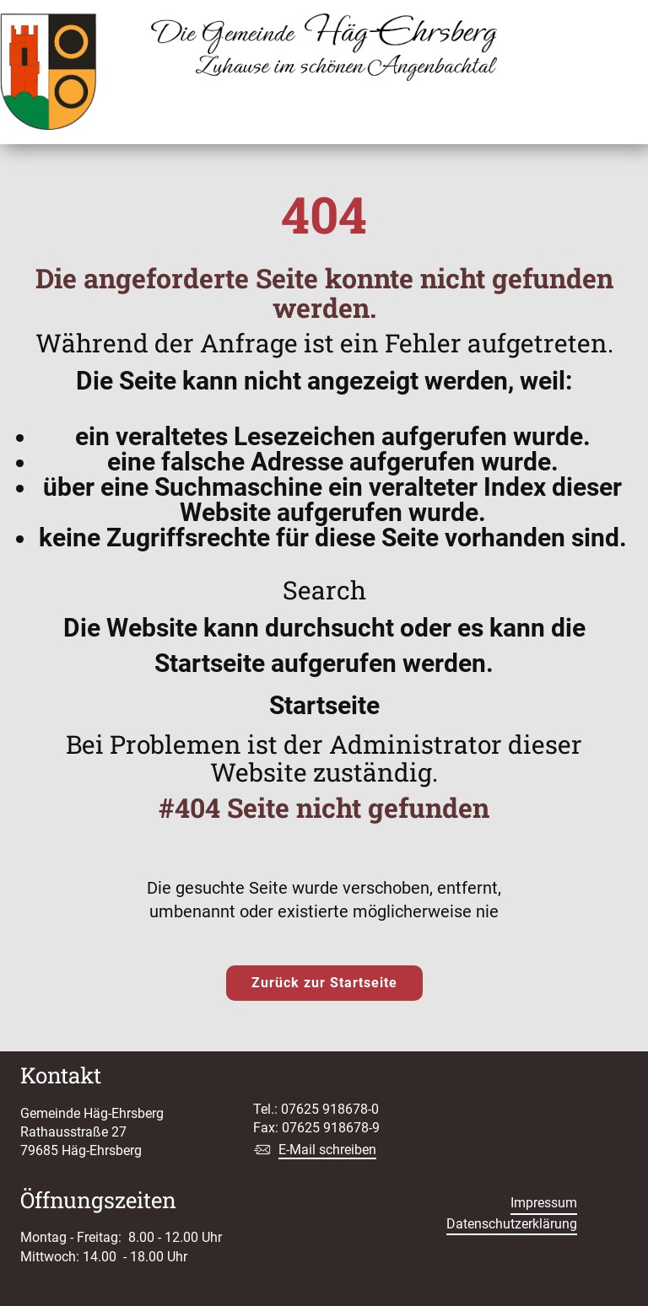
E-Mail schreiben (327, 1150)
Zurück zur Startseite (324, 983)
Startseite (324, 705)
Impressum (543, 1203)
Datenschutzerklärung (511, 1224)
